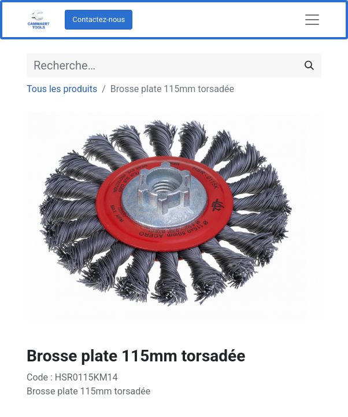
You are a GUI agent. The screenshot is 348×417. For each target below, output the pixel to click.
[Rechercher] (309, 65)
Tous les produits (62, 88)
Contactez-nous (98, 19)
